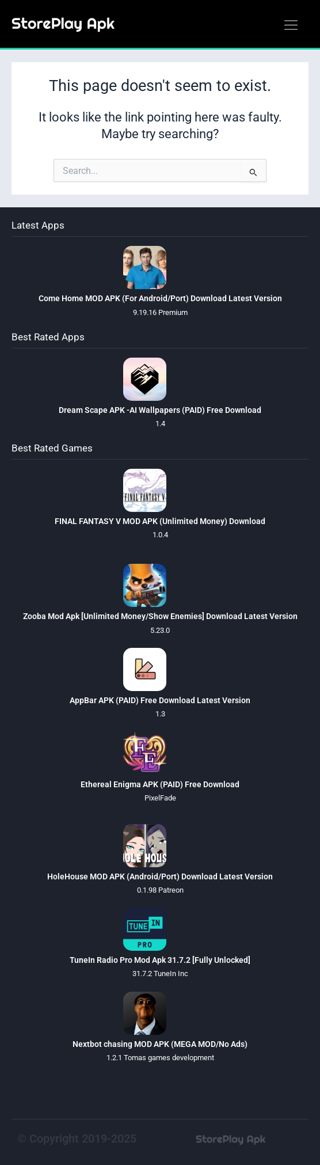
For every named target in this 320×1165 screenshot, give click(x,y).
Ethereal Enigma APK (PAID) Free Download (160, 784)
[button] (290, 26)
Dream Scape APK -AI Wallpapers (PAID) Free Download (160, 410)
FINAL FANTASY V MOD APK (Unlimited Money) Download (160, 521)
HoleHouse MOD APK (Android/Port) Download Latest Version (160, 876)
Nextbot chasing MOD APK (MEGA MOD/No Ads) (160, 1044)
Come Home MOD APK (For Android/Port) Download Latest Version (160, 298)
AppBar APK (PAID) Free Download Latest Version (160, 700)
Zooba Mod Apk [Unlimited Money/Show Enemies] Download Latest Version (160, 616)
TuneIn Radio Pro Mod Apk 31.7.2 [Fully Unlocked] (160, 960)
